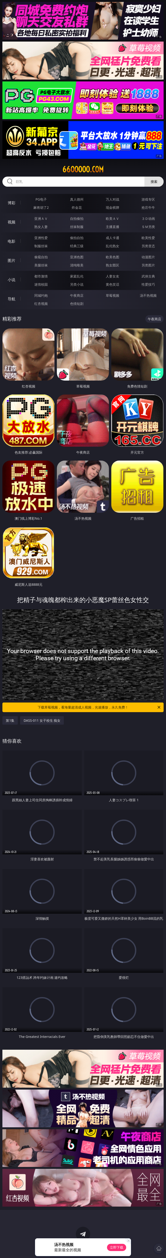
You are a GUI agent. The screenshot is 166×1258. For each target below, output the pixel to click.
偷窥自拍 (41, 257)
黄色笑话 (112, 284)
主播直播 (112, 226)
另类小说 (76, 284)
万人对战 (112, 199)
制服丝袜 (41, 246)
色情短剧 (76, 303)
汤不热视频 (148, 295)
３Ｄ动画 (148, 218)
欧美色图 (112, 257)
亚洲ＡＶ (41, 218)
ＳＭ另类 (148, 226)
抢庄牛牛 (148, 207)
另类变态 (148, 246)
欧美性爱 (148, 237)
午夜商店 (76, 295)
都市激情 (41, 276)
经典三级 (76, 246)
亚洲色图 (76, 257)
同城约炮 (41, 295)
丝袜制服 (76, 226)
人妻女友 (112, 276)
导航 (11, 299)
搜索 (154, 181)
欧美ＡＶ (112, 218)
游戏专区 (148, 199)
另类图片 (148, 265)
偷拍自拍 (76, 237)
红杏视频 (41, 303)
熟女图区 (112, 265)
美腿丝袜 (41, 265)
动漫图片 (148, 257)
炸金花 (77, 207)
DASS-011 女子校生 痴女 (42, 720)
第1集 (10, 720)
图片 (11, 260)
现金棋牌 (112, 207)
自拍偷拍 (76, 218)
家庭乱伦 (76, 276)
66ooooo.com (83, 169)
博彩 (11, 202)
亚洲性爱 (41, 237)
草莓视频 (112, 295)
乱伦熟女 (112, 246)
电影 (11, 241)
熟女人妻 (41, 226)
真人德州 (76, 199)
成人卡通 (112, 237)
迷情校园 (41, 284)
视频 (11, 222)
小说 (11, 279)
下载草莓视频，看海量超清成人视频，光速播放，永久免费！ (99, 707)
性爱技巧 (148, 284)
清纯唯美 (76, 265)
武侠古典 (148, 276)
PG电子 (41, 199)
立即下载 (116, 1247)
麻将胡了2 (41, 207)
